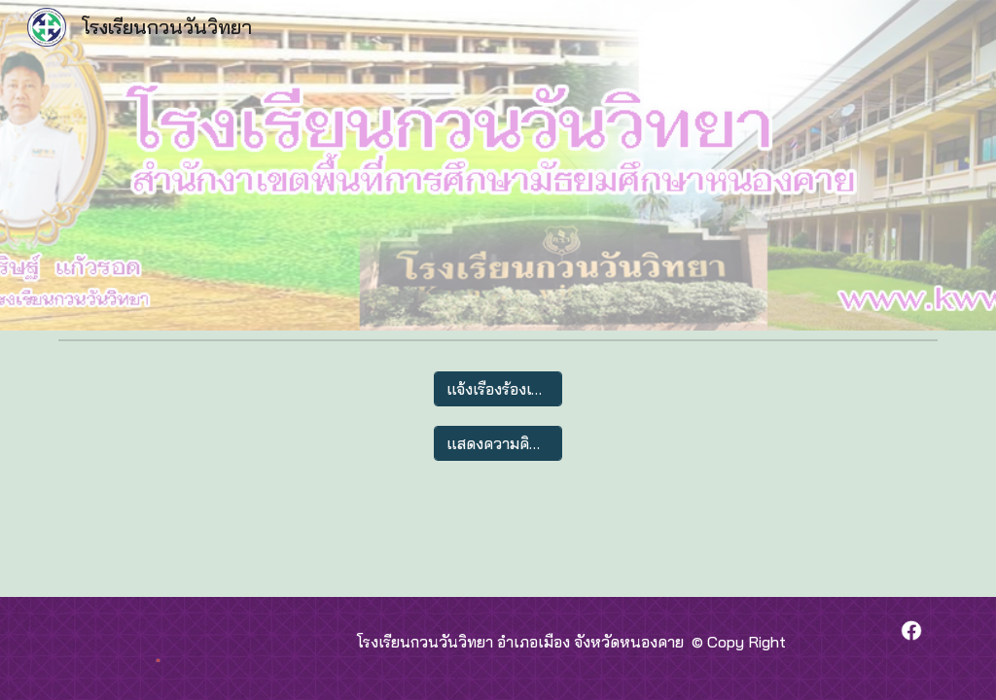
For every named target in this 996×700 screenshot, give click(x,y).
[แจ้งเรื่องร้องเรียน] (497, 389)
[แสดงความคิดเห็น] (497, 443)
